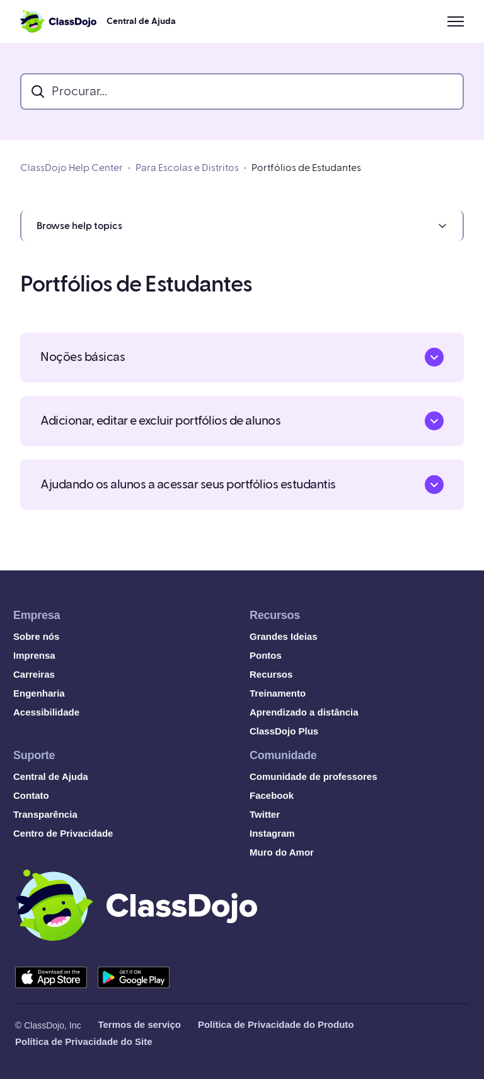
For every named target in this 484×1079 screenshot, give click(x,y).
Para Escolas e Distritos (187, 168)
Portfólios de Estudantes (306, 168)
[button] (242, 226)
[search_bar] (242, 91)
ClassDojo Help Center (71, 168)
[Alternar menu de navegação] (455, 21)
